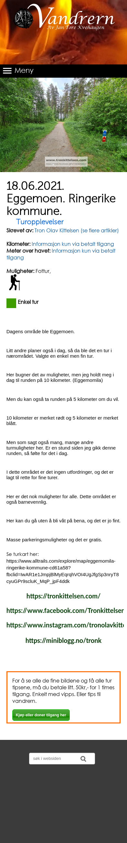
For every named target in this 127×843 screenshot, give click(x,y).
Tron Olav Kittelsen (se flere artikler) (76, 230)
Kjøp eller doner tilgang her (41, 715)
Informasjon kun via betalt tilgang (73, 243)
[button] (63, 71)
